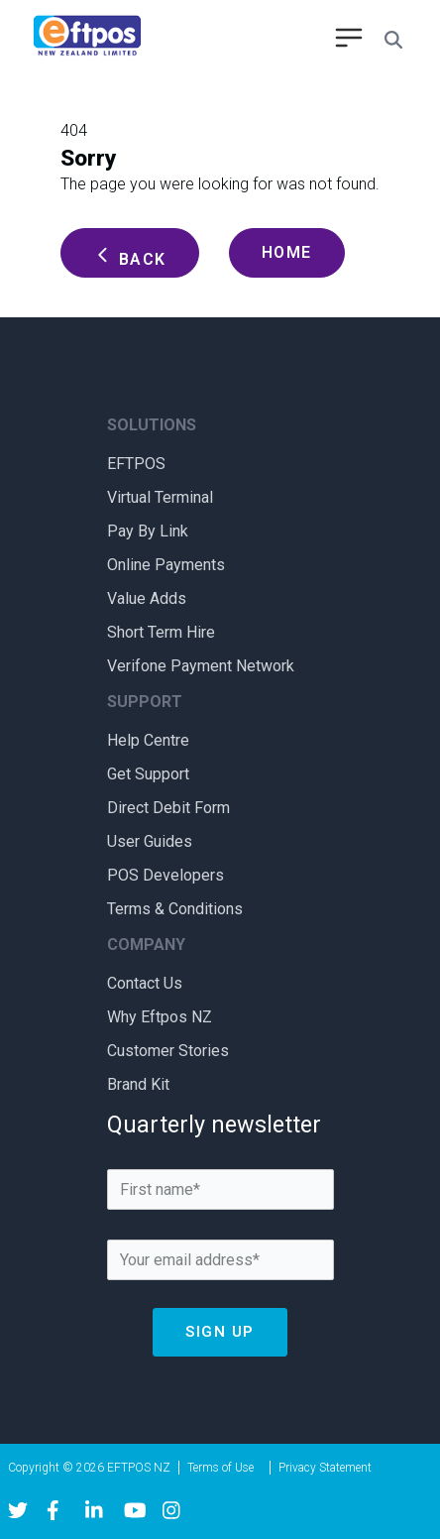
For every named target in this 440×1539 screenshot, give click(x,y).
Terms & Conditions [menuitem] (175, 908)
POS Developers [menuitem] (165, 875)
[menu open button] (349, 39)
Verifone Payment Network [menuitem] (200, 665)
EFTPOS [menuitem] (136, 463)
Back (129, 257)
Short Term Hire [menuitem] (161, 632)
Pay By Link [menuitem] (147, 531)
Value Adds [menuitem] (146, 598)
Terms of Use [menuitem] (220, 1468)
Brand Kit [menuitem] (138, 1084)
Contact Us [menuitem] (144, 983)
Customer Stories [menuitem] (168, 1050)
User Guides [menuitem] (149, 841)
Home (287, 252)
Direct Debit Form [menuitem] (168, 807)
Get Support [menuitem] (148, 774)
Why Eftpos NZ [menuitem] (159, 1016)
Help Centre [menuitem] (148, 740)
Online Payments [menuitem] (166, 564)
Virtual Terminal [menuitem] (160, 497)
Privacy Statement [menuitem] (325, 1468)
